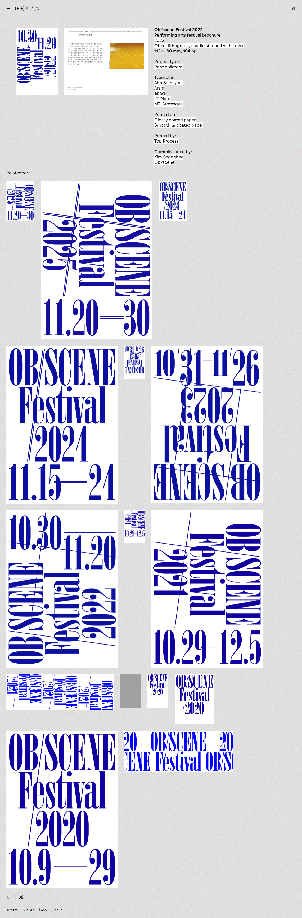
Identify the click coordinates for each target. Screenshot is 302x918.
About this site (51, 910)
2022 (159, 40)
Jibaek (160, 93)
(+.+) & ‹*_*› (27, 8)
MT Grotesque (168, 104)
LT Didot (162, 98)
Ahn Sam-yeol (168, 82)
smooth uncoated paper (178, 125)
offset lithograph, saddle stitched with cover (199, 45)
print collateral (168, 66)
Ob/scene (164, 162)
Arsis (159, 88)
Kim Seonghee (168, 157)
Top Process (166, 141)
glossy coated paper (175, 119)
